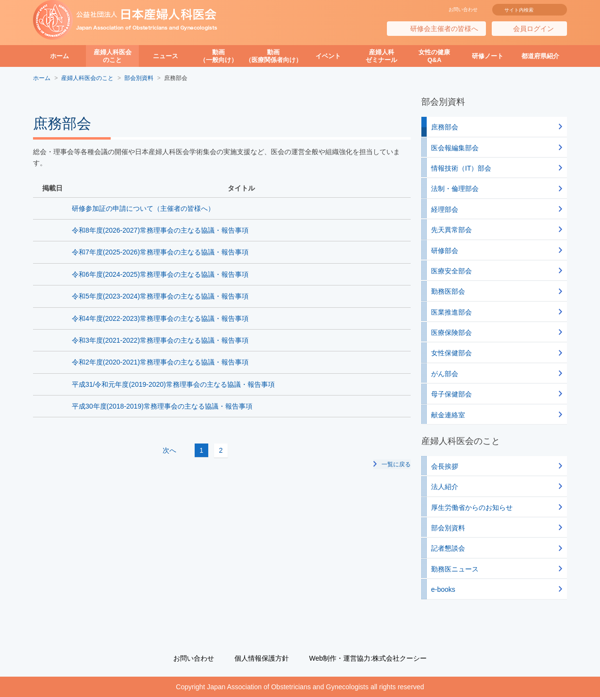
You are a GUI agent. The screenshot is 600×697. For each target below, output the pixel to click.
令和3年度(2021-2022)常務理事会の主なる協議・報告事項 (160, 340)
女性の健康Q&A (434, 55)
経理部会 (444, 209)
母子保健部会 (451, 394)
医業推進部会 (451, 312)
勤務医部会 (448, 291)
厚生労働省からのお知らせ (472, 507)
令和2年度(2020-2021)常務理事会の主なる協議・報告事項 (160, 362)
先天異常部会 (451, 230)
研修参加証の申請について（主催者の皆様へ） (143, 208)
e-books (443, 589)
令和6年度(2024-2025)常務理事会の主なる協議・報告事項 (160, 274)
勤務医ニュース (455, 569)
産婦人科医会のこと (113, 55)
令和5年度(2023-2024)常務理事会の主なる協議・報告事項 (160, 296)
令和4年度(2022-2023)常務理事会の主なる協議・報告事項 (160, 318)
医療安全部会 (451, 271)
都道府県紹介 (540, 56)
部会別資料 (448, 528)
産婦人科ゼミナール (381, 55)
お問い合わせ (463, 9)
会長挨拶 (444, 466)
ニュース (165, 56)
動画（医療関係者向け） (273, 55)
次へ (239, 450)
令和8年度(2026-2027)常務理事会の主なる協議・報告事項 (160, 230)
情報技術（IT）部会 (461, 168)
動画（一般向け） (218, 55)
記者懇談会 (448, 548)
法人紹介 (444, 487)
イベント (328, 56)
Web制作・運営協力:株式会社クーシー (368, 658)
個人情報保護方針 (261, 658)
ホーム (59, 56)
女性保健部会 (451, 353)
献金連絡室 (448, 415)
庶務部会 (444, 127)
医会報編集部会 (455, 148)
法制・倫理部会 (455, 188)
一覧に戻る (396, 463)
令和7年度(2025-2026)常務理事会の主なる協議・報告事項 (160, 252)
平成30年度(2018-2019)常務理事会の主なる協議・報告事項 (162, 406)
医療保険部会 (451, 332)
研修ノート (487, 56)
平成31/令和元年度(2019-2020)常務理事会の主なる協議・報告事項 (173, 384)
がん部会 (444, 374)
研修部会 (444, 250)
